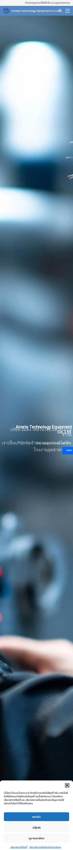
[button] (67, 793)
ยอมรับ (36, 824)
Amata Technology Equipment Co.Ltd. (36, 10)
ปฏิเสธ (37, 835)
